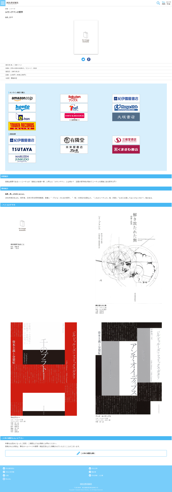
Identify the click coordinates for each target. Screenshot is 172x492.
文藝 (7, 475)
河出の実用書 (10, 472)
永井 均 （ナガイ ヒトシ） (15, 194)
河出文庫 (94, 468)
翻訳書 (94, 472)
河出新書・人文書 (97, 475)
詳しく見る (44, 261)
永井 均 (8, 17)
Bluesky (8, 479)
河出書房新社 (10, 468)
